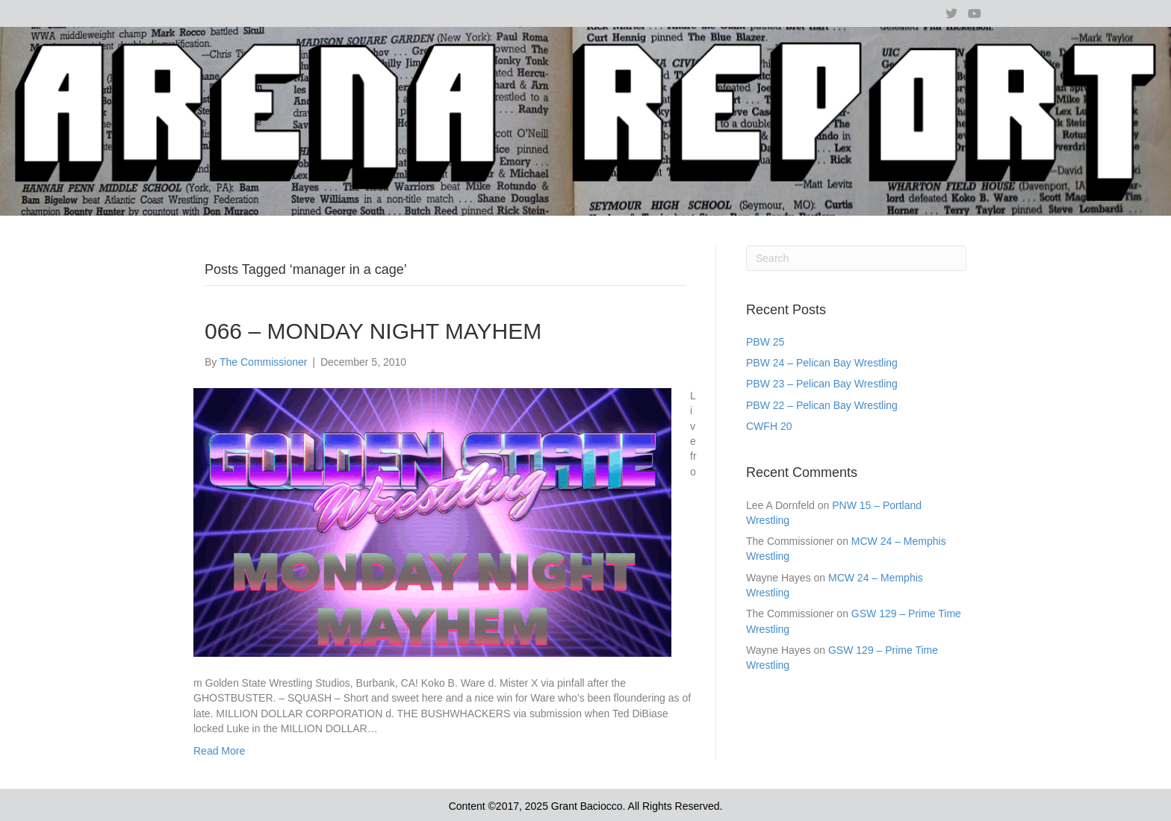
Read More (219, 751)
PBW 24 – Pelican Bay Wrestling (822, 363)
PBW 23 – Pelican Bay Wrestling (822, 384)
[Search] (856, 258)
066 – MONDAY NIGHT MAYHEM (373, 331)
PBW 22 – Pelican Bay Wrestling (822, 405)
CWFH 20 (769, 426)
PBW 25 (765, 342)
